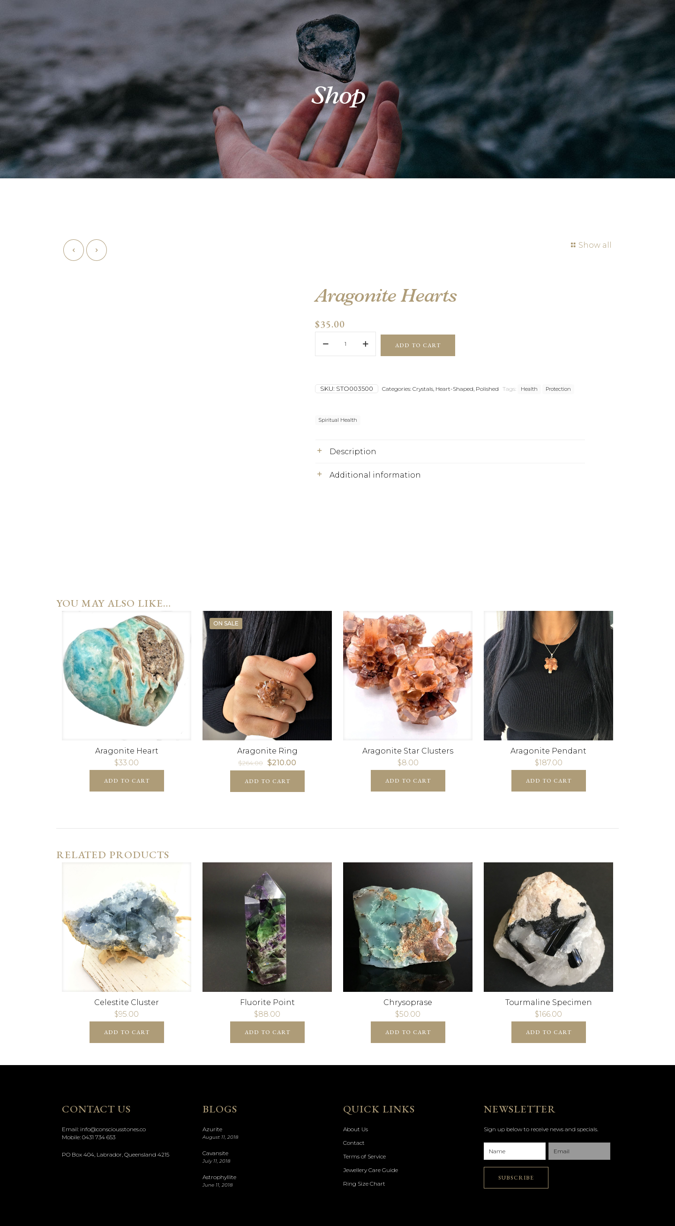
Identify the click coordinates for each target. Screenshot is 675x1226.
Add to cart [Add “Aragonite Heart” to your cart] (127, 780)
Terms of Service (364, 1156)
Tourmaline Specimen (548, 1002)
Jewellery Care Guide (370, 1169)
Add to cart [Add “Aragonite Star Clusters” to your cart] (408, 780)
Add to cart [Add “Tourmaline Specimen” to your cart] (548, 1032)
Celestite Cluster (126, 1002)
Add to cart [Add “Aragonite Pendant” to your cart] (548, 780)
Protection (558, 389)
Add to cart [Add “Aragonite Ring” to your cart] (267, 781)
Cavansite (215, 1153)
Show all (590, 245)
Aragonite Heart (126, 750)
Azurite (212, 1129)
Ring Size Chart (364, 1183)
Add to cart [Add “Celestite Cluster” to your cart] (127, 1032)
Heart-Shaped (454, 388)
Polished (487, 388)
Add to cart (418, 345)
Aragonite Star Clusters (407, 750)
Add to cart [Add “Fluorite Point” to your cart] (267, 1032)
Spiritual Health (337, 420)
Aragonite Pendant (548, 750)
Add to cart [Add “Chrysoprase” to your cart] (408, 1032)
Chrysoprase (407, 1002)
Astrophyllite (219, 1176)
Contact (354, 1142)
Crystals (422, 388)
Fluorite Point (267, 1002)
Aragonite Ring (267, 750)
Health (529, 389)
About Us (355, 1129)
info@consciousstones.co (113, 1129)
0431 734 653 (98, 1137)
